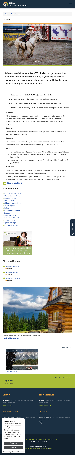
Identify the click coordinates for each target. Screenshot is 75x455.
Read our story (8, 405)
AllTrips (12, 3)
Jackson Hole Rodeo (43, 24)
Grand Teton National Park (18, 5)
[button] (8, 44)
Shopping (7, 213)
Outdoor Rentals (10, 220)
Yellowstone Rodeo (12, 272)
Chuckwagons (9, 206)
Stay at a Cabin (14, 183)
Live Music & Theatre (12, 218)
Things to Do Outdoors (12, 203)
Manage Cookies (52, 439)
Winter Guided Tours (12, 196)
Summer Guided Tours (12, 193)
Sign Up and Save (45, 405)
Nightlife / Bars (10, 215)
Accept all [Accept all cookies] (13, 443)
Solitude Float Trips (11, 371)
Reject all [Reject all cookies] (13, 447)
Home (6, 14)
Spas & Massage (10, 223)
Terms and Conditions (18, 452)
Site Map (31, 439)
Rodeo (6, 208)
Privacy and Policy (41, 439)
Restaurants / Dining (12, 210)
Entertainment (15, 14)
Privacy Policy (7, 452)
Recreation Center (11, 225)
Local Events (9, 201)
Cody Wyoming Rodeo (13, 278)
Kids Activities (10, 198)
